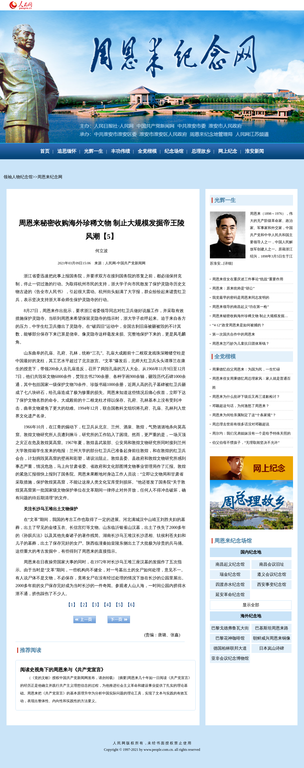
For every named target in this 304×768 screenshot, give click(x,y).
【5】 (119, 604)
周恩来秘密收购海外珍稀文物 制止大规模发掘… (250, 316)
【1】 (72, 604)
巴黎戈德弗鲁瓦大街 (230, 628)
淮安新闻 (254, 151)
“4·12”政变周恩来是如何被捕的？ (238, 325)
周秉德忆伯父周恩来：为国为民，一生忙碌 (246, 369)
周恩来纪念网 (49, 177)
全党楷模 (147, 151)
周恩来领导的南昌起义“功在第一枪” (240, 307)
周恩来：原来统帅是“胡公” (233, 288)
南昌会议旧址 (271, 564)
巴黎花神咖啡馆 (230, 638)
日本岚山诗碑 (271, 648)
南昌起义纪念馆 (230, 564)
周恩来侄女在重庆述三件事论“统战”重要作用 (247, 279)
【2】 (84, 604)
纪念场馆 (173, 151)
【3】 (96, 604)
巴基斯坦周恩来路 (271, 628)
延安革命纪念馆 (230, 594)
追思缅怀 (66, 151)
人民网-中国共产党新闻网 (125, 263)
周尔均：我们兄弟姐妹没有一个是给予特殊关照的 (251, 433)
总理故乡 (200, 151)
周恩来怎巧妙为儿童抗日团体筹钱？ (240, 343)
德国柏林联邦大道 (230, 648)
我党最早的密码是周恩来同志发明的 (240, 297)
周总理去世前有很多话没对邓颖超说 (240, 424)
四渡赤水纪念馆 (230, 584)
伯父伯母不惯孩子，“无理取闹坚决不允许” (246, 443)
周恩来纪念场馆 (233, 541)
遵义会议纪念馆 (271, 574)
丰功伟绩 (120, 151)
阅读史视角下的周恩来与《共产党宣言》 (63, 669)
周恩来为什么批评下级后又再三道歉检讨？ (246, 397)
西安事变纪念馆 (271, 584)
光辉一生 (93, 151)
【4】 (107, 604)
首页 (45, 151)
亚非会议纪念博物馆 (230, 658)
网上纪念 (227, 151)
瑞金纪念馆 (230, 574)
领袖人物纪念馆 (18, 177)
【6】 (131, 604)
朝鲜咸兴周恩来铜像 (271, 638)
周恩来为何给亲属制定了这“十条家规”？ (244, 415)
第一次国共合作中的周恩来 (233, 334)
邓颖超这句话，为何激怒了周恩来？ (240, 406)
